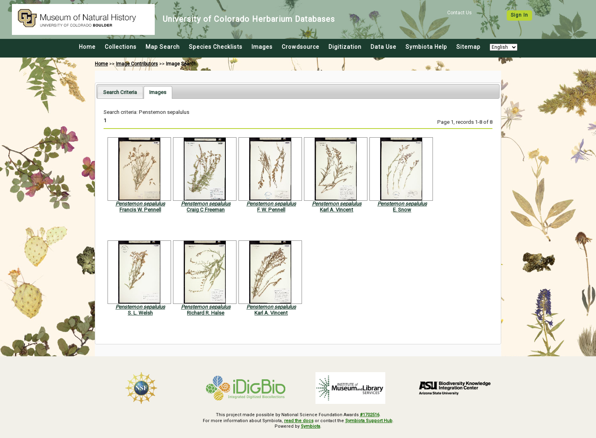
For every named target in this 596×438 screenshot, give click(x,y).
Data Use (383, 47)
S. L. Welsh (140, 313)
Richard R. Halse (205, 313)
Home (87, 47)
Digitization (345, 47)
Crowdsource (300, 47)
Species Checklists (215, 47)
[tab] (120, 92)
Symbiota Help (426, 47)
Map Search (163, 47)
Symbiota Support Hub (368, 420)
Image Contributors (137, 64)
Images (262, 47)
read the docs (298, 420)
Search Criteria (120, 92)
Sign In (519, 15)
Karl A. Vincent (336, 210)
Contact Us (459, 12)
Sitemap (468, 47)
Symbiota (310, 426)
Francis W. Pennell (140, 210)
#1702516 (369, 414)
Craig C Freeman (205, 210)
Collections (121, 47)
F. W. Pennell (271, 210)
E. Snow (402, 210)
